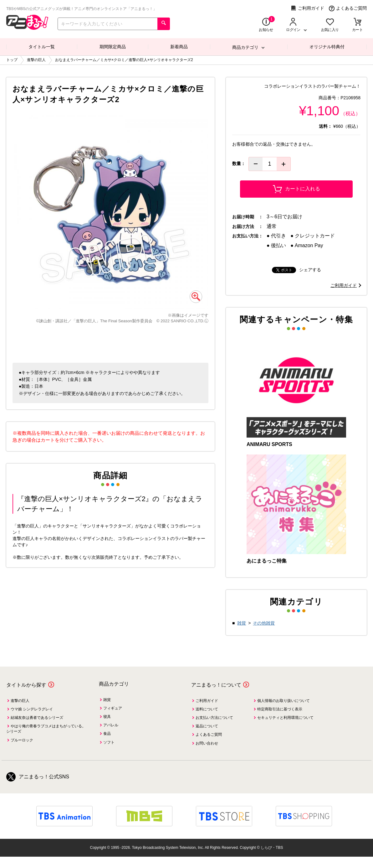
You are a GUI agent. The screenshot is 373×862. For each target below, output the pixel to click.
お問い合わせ (207, 743)
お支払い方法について (214, 717)
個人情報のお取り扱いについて (283, 700)
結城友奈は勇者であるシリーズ (37, 717)
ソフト (109, 742)
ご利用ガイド (307, 8)
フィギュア (112, 708)
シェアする (310, 269)
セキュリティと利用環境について (285, 717)
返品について (207, 726)
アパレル (110, 725)
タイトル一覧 (41, 46)
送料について (207, 709)
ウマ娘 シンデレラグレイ (32, 709)
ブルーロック (22, 740)
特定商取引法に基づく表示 (279, 709)
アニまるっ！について (216, 685)
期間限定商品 (113, 46)
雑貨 (241, 623)
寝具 (107, 716)
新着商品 (179, 46)
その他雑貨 (264, 623)
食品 (107, 733)
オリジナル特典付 (327, 46)
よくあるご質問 (348, 8)
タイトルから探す (26, 685)
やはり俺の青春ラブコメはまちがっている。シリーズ (46, 729)
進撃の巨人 (20, 700)
